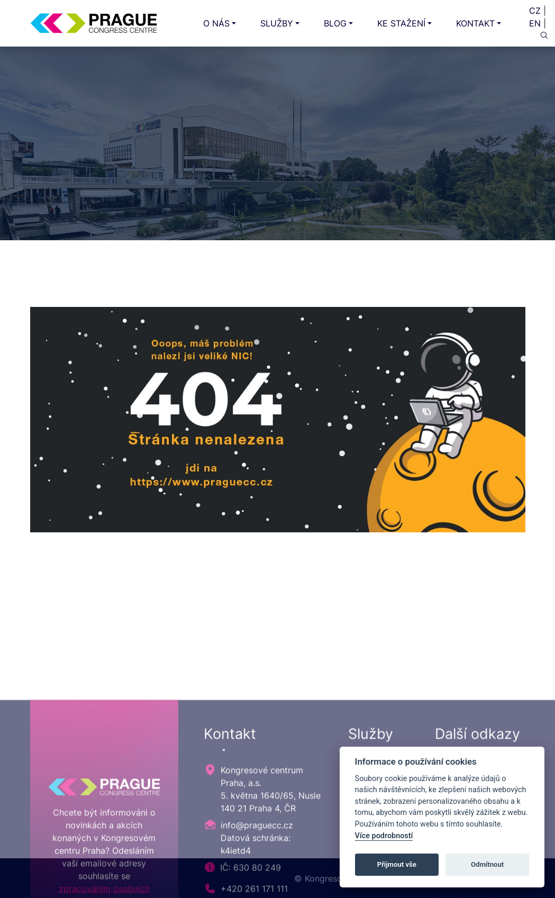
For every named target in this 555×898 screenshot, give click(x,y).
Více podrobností (384, 835)
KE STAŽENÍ (401, 23)
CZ (535, 10)
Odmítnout (487, 864)
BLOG (335, 23)
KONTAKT (475, 23)
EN (535, 23)
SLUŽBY (276, 23)
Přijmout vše (396, 864)
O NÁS (216, 23)
